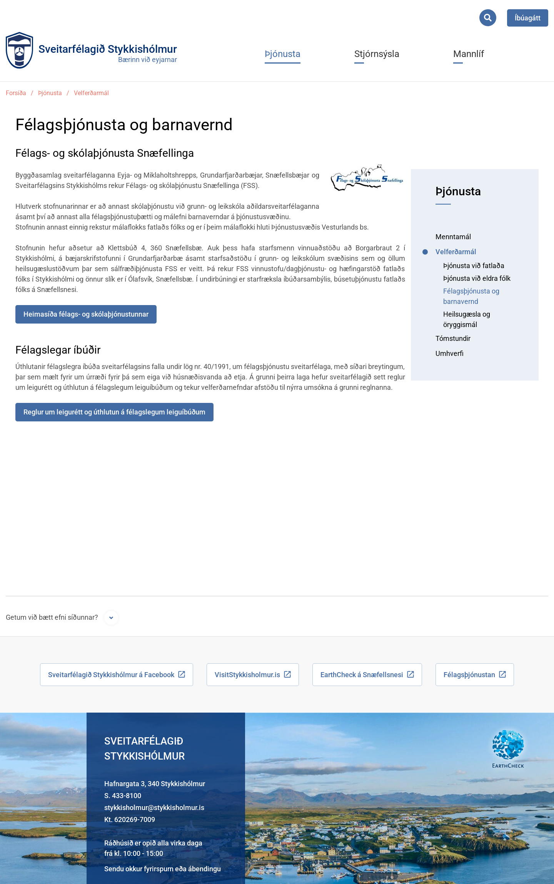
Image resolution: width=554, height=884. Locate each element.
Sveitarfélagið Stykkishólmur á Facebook (111, 675)
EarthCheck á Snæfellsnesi (361, 675)
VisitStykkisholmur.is (247, 675)
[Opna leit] (487, 17)
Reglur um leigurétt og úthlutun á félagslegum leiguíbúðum (114, 412)
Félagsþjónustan (469, 675)
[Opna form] (111, 618)
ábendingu (204, 869)
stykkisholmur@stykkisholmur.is (154, 807)
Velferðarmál (91, 93)
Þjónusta (50, 93)
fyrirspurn (159, 869)
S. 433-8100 (122, 796)
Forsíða (16, 93)
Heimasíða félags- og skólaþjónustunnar (86, 314)
